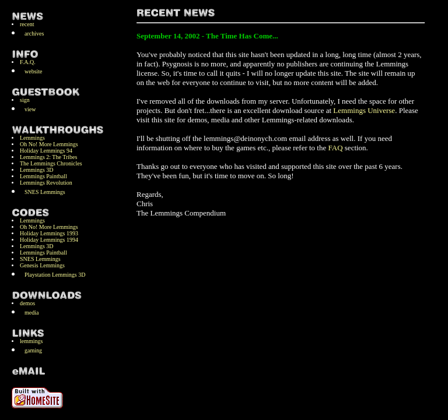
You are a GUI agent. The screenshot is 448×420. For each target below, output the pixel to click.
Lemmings (32, 138)
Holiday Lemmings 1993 (49, 233)
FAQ (335, 147)
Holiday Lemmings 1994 (49, 240)
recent (27, 24)
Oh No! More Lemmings (49, 144)
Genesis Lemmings (42, 265)
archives (34, 33)
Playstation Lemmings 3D (54, 274)
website (33, 71)
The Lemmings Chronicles (51, 163)
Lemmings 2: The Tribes (48, 157)
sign (25, 100)
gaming (33, 350)
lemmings (31, 341)
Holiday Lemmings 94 (46, 150)
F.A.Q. (28, 62)
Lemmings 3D (37, 170)
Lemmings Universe (364, 110)
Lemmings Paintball (43, 176)
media (31, 312)
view (30, 109)
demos (27, 303)
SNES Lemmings (44, 192)
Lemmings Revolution (46, 182)
